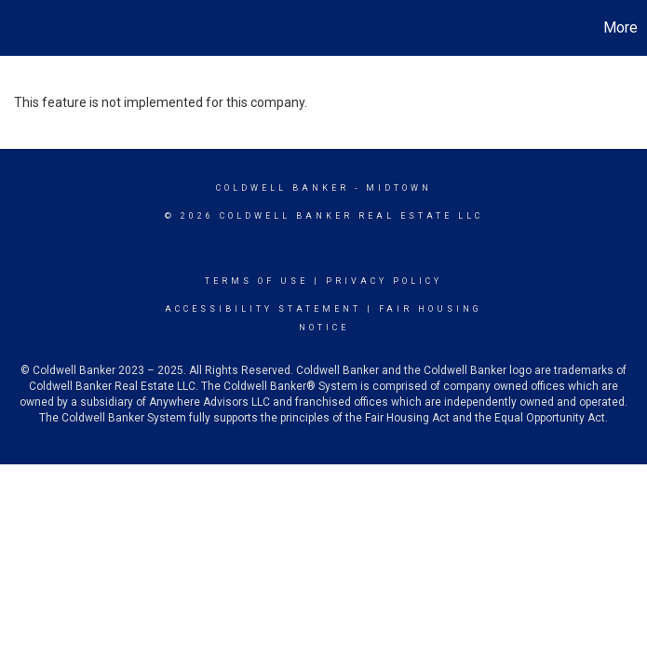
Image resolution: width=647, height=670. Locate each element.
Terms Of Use (256, 281)
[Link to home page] (24, 28)
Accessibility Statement (263, 309)
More (620, 27)
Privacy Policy (384, 281)
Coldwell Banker (282, 188)
